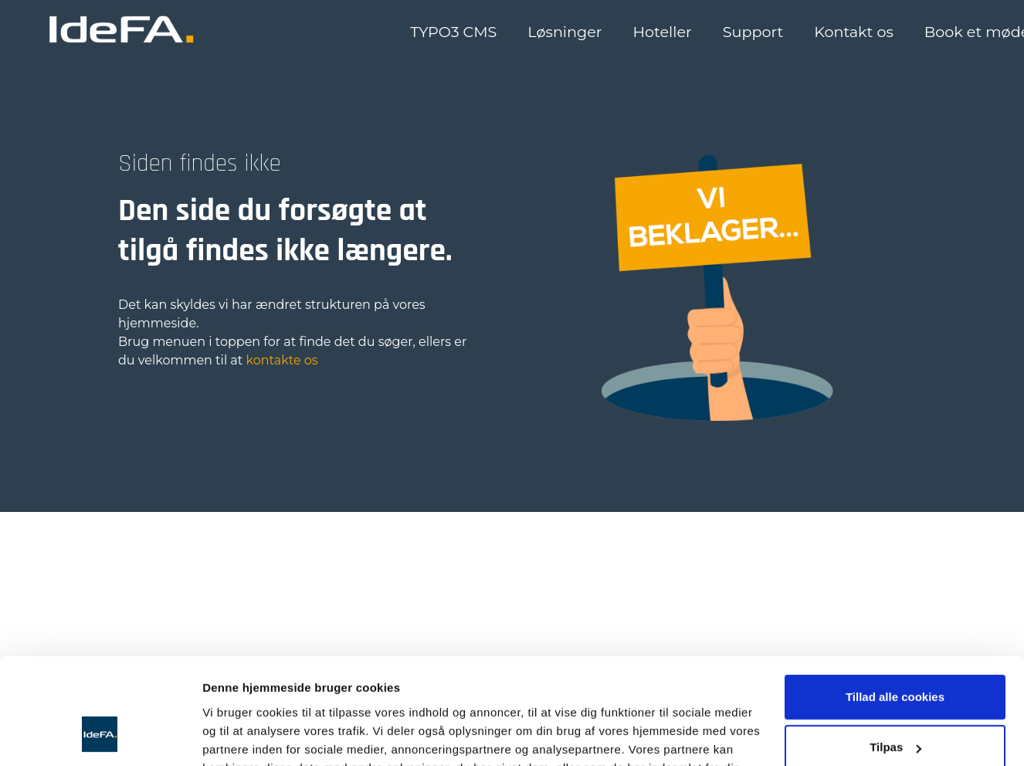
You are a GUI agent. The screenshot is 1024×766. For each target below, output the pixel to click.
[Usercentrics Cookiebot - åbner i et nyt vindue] (100, 696)
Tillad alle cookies (895, 564)
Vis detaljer (233, 696)
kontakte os (282, 360)
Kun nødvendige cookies (895, 665)
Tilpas (895, 615)
